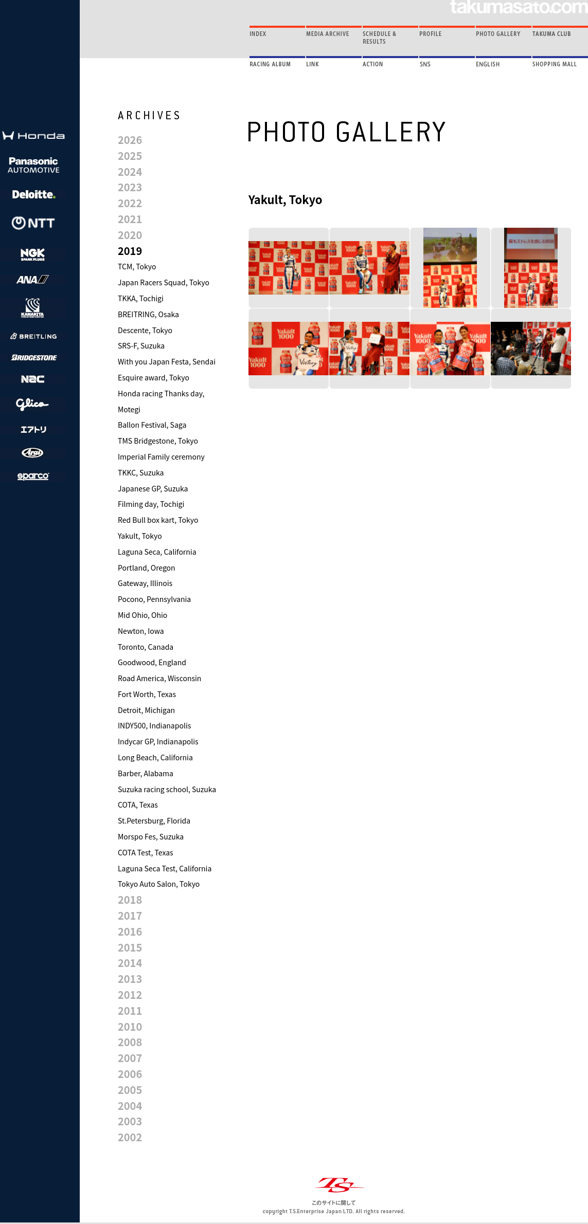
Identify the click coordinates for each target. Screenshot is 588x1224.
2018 (130, 899)
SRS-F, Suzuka (141, 345)
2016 (130, 931)
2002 (130, 1136)
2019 (130, 250)
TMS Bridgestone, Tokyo (158, 440)
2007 (130, 1057)
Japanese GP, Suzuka (153, 488)
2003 (130, 1120)
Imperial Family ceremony (161, 456)
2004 (130, 1105)
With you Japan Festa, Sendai (167, 361)
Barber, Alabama (145, 773)
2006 (130, 1073)
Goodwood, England (152, 662)
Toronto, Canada (145, 647)
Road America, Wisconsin (159, 678)
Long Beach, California (155, 757)
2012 (130, 994)
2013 (130, 978)
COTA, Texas (138, 804)
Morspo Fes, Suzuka (151, 836)
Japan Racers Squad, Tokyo (163, 282)
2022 (130, 202)
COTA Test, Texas (145, 852)
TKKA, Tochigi (141, 298)
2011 (130, 1010)
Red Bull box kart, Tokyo (158, 520)
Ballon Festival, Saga (152, 424)
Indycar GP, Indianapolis (158, 741)
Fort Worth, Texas (147, 694)
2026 (130, 139)
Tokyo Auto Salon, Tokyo (159, 884)
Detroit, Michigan (146, 710)
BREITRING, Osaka (148, 314)
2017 (130, 915)
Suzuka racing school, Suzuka (167, 789)
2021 (130, 218)
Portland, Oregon (146, 567)
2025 (130, 155)
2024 (130, 171)
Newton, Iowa (141, 631)
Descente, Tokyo (145, 330)
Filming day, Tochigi (151, 504)
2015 (130, 947)
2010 (130, 1026)
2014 (130, 962)
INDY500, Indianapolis (154, 725)
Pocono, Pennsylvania (154, 599)
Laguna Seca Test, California (164, 868)
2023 (130, 186)
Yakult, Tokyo (140, 536)
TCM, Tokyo (137, 266)
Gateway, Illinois (145, 583)
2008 (130, 1041)
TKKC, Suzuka (141, 472)
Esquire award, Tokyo (153, 377)
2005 (130, 1089)
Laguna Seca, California (157, 551)
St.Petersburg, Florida (154, 820)
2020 (130, 234)
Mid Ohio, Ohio (142, 615)
